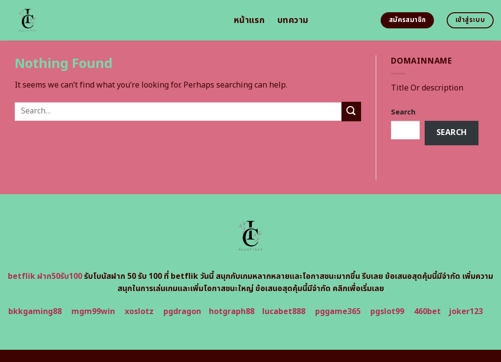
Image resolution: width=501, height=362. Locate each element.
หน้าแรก (249, 20)
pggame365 (338, 311)
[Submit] (351, 111)
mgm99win (93, 311)
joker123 (466, 311)
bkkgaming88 (35, 311)
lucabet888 (283, 311)
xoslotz (139, 311)
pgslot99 (387, 311)
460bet (427, 311)
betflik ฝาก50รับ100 (45, 276)
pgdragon (182, 311)
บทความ (292, 20)
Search (403, 112)
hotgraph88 (231, 311)
